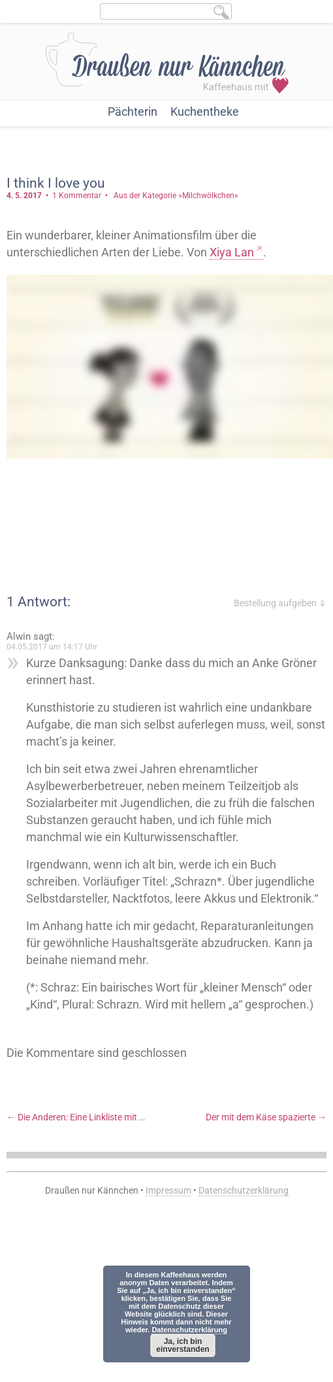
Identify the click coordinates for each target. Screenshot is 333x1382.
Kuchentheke (204, 111)
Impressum (168, 1190)
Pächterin (132, 111)
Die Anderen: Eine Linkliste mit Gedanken (93, 1117)
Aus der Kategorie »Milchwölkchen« (176, 195)
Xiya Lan (232, 252)
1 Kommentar (76, 195)
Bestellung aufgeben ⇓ (280, 603)
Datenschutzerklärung (243, 1190)
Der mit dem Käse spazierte (266, 1117)
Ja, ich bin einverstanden (182, 1345)
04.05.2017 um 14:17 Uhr (52, 646)
